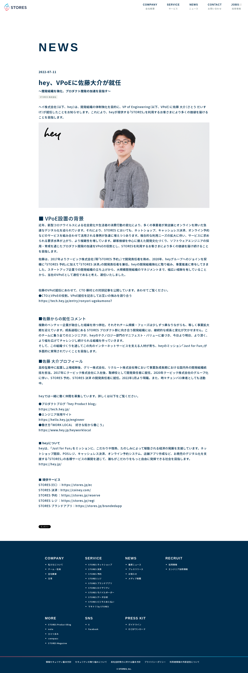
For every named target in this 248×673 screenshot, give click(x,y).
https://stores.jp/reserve (80, 495)
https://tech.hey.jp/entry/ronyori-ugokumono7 (75, 301)
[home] (14, 7)
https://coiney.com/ (75, 490)
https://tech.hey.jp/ (54, 409)
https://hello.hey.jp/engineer (61, 420)
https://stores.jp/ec (77, 485)
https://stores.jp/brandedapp (98, 506)
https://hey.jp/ (50, 464)
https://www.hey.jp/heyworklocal (65, 430)
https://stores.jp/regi (78, 501)
